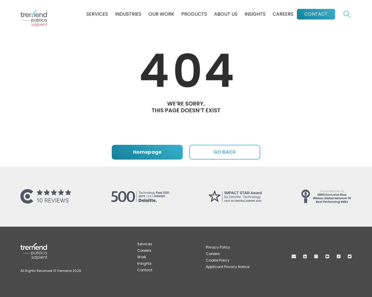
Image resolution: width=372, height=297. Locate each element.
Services (97, 14)
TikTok (339, 256)
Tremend (37, 12)
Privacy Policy (218, 247)
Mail (294, 256)
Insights (255, 14)
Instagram (316, 256)
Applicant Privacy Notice (227, 266)
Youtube (327, 256)
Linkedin (305, 256)
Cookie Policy (217, 260)
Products (194, 14)
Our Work (161, 14)
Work (141, 256)
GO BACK (225, 152)
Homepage (147, 152)
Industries (128, 14)
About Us (225, 14)
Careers (283, 14)
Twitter (350, 256)
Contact (316, 14)
